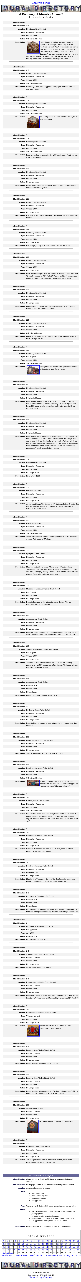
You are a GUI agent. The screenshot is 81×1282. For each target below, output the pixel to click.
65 (19, 1250)
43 (11, 1247)
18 (70, 1241)
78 (70, 1250)
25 (19, 1244)
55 (58, 1247)
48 (31, 1247)
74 (55, 1250)
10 (39, 1241)
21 (4, 1244)
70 (39, 1250)
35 (58, 1244)
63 (11, 1250)
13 (51, 1241)
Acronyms (68, 1255)
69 (35, 1250)
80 (78, 1250)
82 (8, 1252)
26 (23, 1244)
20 (78, 1241)
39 (74, 1244)
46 (23, 1247)
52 (47, 1247)
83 (11, 1252)
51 (43, 1247)
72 (47, 1250)
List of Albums (20, 1255)
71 (43, 1250)
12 (47, 1241)
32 (47, 1244)
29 (35, 1244)
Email (78, 1255)
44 (15, 1247)
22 (8, 1244)
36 (62, 1244)
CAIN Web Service (41, 2)
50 (39, 1247)
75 (58, 1250)
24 (15, 1244)
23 (11, 1244)
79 (74, 1250)
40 (78, 1244)
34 (55, 1244)
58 (70, 1247)
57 (66, 1247)
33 (51, 1244)
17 (66, 1241)
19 (74, 1241)
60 (78, 1247)
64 (15, 1250)
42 (8, 1247)
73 (51, 1250)
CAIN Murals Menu (53, 1255)
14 (55, 1241)
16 (62, 1241)
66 (23, 1250)
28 (31, 1244)
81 (4, 1252)
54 (55, 1247)
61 (4, 1250)
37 (66, 1244)
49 (35, 1247)
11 (43, 1241)
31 (43, 1244)
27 (27, 1244)
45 (19, 1247)
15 (58, 1241)
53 (51, 1247)
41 (4, 1247)
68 (31, 1250)
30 (39, 1244)
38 (70, 1244)
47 (27, 1247)
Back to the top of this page (41, 1277)
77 (66, 1250)
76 (62, 1250)
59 (74, 1247)
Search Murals (36, 1255)
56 (62, 1247)
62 (8, 1250)
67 (27, 1250)
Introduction (6, 1255)
